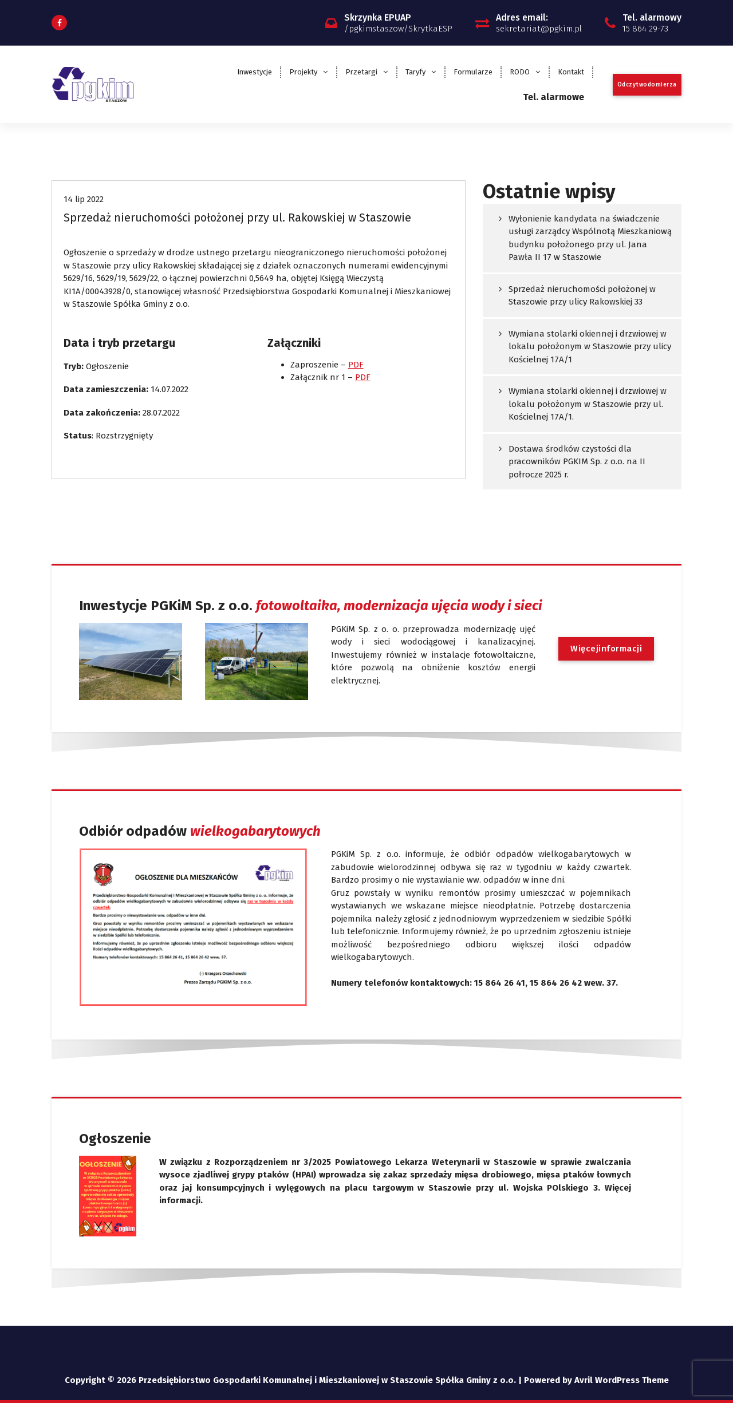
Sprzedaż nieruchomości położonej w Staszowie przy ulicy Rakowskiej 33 (582, 295)
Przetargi (361, 72)
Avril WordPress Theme (621, 1380)
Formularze (473, 72)
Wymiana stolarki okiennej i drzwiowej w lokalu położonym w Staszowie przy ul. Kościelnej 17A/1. (588, 404)
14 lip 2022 (84, 199)
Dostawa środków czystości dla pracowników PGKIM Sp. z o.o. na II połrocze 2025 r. (577, 462)
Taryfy (415, 72)
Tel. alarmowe (553, 97)
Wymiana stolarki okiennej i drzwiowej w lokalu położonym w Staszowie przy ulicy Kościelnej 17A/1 (590, 347)
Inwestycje (254, 72)
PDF (356, 364)
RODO (520, 72)
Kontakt (571, 72)
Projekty (303, 72)
